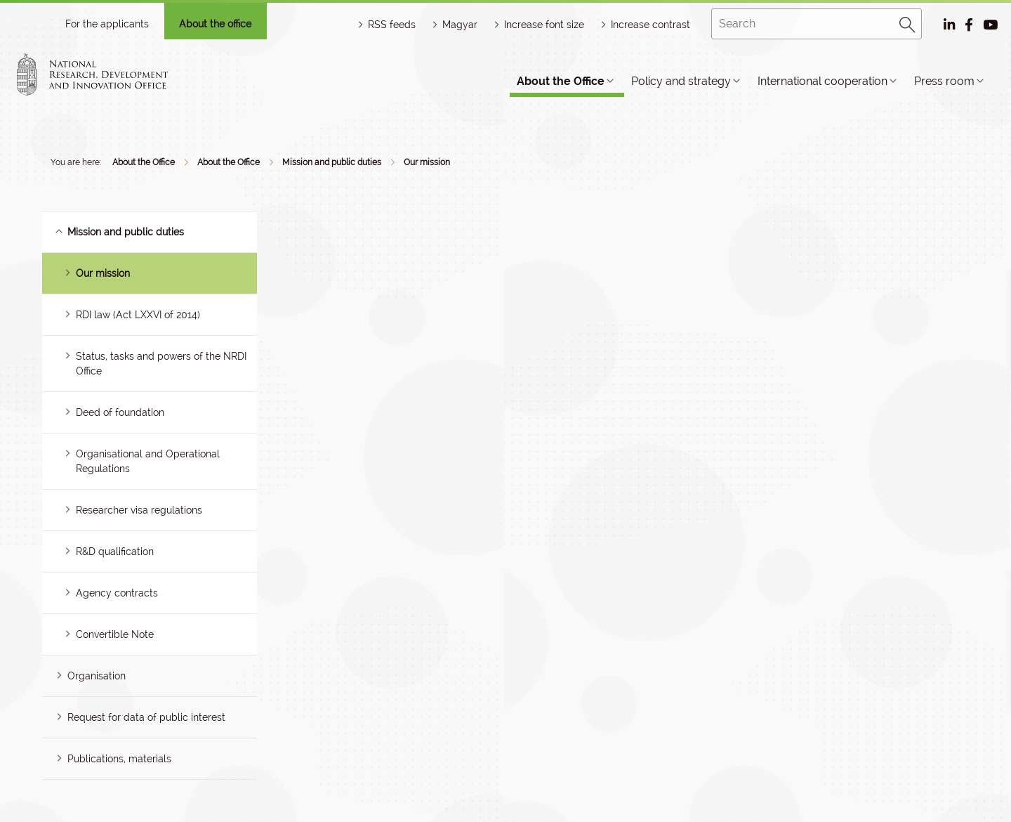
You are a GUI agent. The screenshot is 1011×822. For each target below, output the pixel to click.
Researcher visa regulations (139, 510)
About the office (215, 24)
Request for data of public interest (146, 717)
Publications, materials (119, 758)
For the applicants (107, 24)
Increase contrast (650, 24)
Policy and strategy (681, 81)
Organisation (96, 675)
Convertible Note (115, 634)
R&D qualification (115, 551)
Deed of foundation (120, 412)
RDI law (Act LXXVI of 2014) (138, 314)
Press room (944, 81)
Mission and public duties (331, 162)
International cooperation (822, 81)
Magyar (459, 24)
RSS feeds (392, 24)
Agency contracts (117, 593)
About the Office (560, 81)
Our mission (427, 162)
